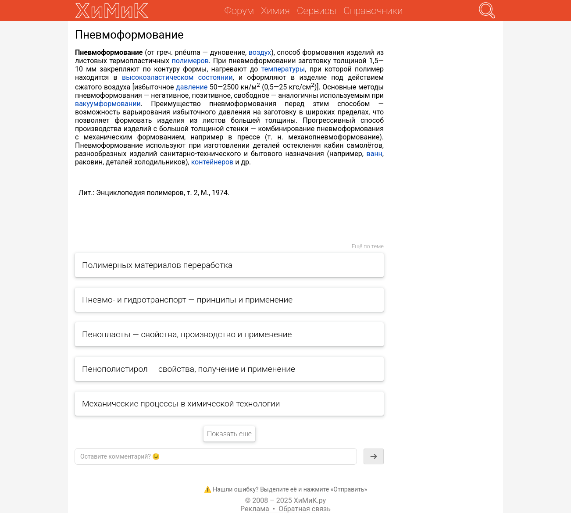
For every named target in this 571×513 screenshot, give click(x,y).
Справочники (373, 10)
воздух (260, 52)
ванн (374, 154)
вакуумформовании (108, 104)
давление (191, 87)
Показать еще (229, 434)
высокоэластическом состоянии (177, 77)
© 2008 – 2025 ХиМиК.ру (285, 500)
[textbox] (216, 456)
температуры (283, 69)
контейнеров (212, 162)
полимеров (190, 61)
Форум (239, 10)
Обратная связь (304, 509)
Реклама (254, 509)
